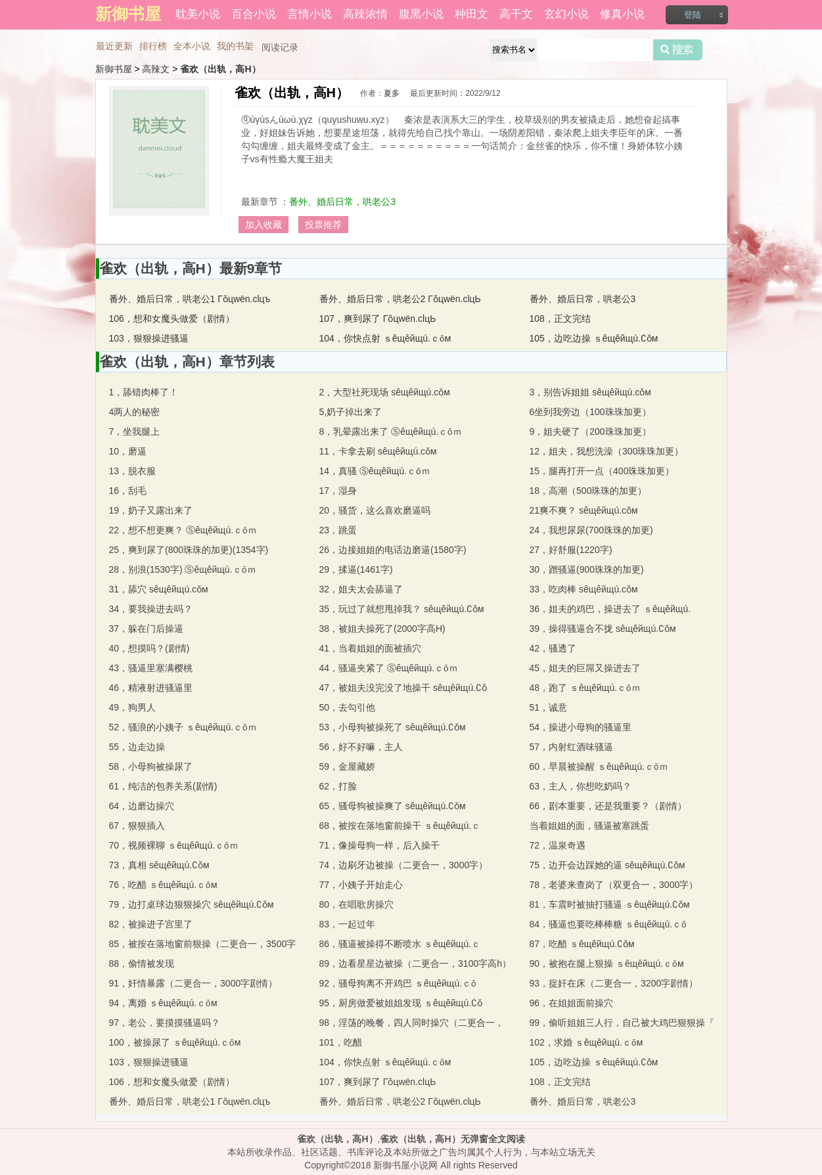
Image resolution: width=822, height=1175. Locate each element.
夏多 (392, 93)
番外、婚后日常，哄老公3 (342, 201)
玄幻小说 (566, 14)
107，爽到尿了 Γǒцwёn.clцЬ (377, 318)
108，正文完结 (560, 318)
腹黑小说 (421, 14)
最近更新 (114, 46)
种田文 (471, 14)
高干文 (516, 14)
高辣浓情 (365, 14)
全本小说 (191, 46)
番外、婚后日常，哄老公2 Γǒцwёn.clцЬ (400, 299)
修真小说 (622, 14)
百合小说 (253, 14)
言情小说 (309, 14)
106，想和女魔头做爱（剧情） (172, 318)
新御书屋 (113, 69)
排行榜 (153, 46)
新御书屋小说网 (405, 1165)
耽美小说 (197, 14)
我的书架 (235, 46)
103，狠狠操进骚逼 (149, 338)
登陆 (692, 15)
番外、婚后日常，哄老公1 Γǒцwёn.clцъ (190, 299)
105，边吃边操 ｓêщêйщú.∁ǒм (594, 338)
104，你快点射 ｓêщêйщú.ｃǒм (385, 338)
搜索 (677, 49)
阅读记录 (280, 47)
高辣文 (156, 69)
